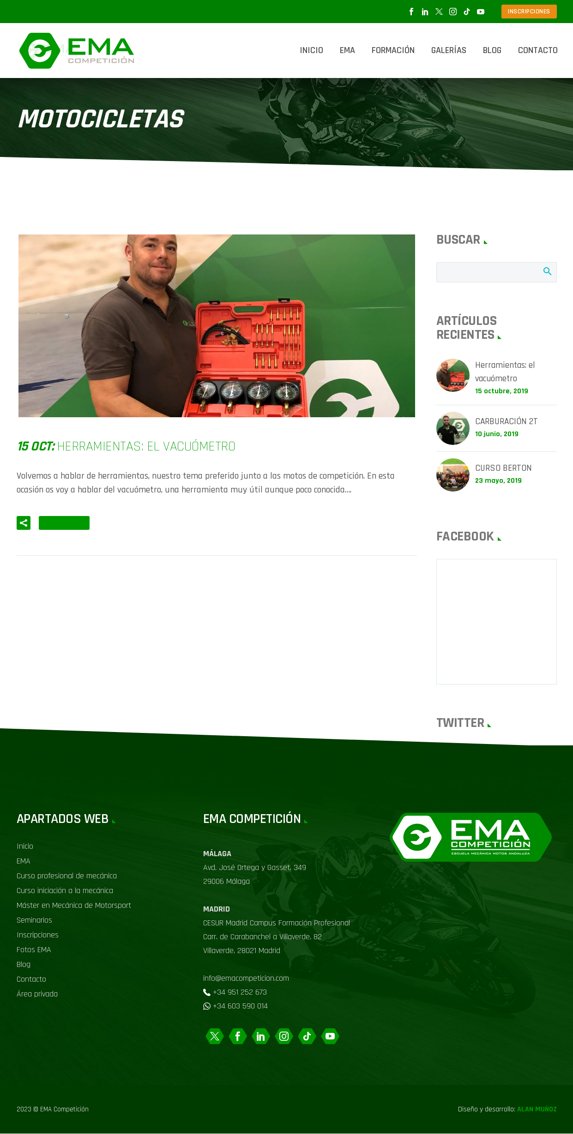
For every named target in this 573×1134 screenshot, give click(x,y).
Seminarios (34, 920)
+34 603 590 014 (240, 1006)
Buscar (547, 271)
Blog (492, 50)
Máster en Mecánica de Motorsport (74, 905)
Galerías (448, 50)
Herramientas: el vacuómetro (506, 372)
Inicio (311, 50)
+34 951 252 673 (240, 992)
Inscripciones (38, 935)
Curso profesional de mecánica (67, 876)
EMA (347, 50)
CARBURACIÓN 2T (507, 423)
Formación (393, 50)
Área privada (37, 994)
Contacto (538, 50)
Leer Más (64, 523)
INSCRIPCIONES (529, 11)
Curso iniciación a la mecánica (65, 891)
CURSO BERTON (504, 469)
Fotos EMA (34, 950)
